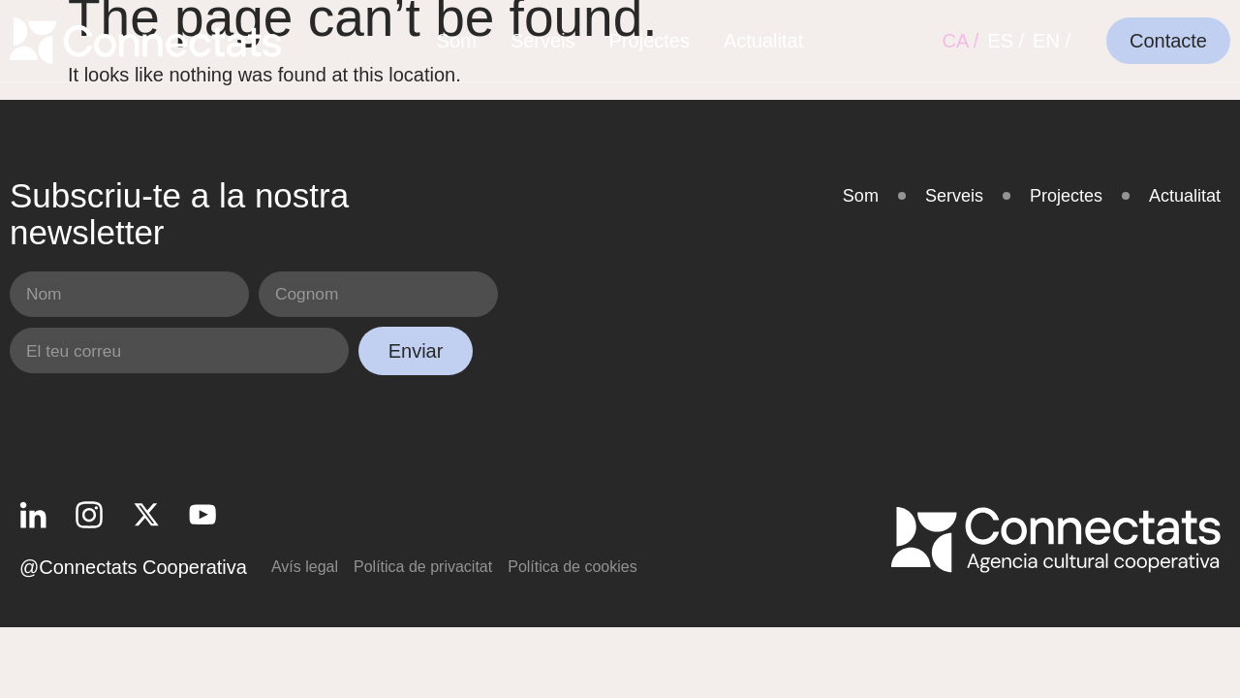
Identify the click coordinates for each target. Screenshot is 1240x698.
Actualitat (763, 40)
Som (457, 40)
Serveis (543, 40)
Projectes (649, 40)
